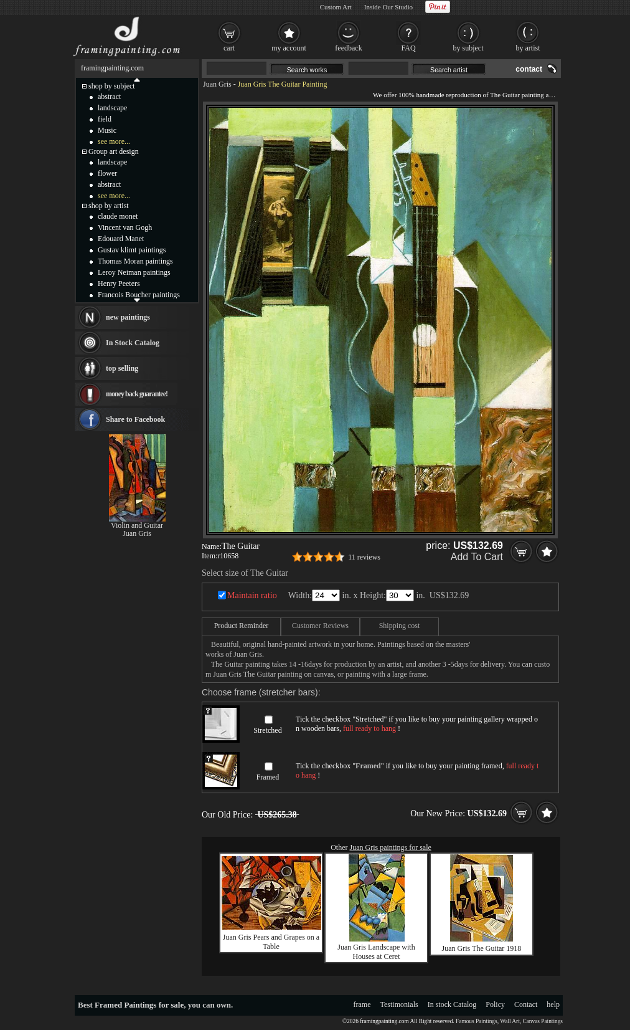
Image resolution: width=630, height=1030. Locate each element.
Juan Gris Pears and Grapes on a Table (271, 942)
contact (528, 69)
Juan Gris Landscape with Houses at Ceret (376, 952)
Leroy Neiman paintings (134, 272)
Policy (495, 1004)
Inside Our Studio (388, 7)
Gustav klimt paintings (132, 250)
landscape (112, 107)
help (553, 1004)
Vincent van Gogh (125, 227)
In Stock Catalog (132, 342)
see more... (114, 141)
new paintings (128, 317)
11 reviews (364, 557)
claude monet (118, 216)
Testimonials (399, 1004)
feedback (348, 48)
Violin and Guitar (137, 525)
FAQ (408, 48)
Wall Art (510, 1021)
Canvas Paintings (542, 1021)
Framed (268, 777)
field (104, 119)
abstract (109, 96)
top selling (122, 368)
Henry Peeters (119, 283)
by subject (468, 48)
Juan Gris (217, 84)
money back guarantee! (136, 393)
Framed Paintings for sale (139, 1004)
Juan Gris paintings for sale (390, 847)
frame (362, 1004)
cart (229, 48)
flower (107, 173)
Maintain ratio (252, 595)
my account (288, 48)
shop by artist (108, 205)
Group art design (113, 151)
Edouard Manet (121, 238)
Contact (525, 1004)
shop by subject (111, 86)
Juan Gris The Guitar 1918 (482, 948)
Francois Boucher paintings (139, 294)
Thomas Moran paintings (135, 261)
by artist (528, 48)
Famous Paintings (476, 1021)
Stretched (267, 730)
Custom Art (336, 7)
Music (107, 130)
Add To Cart (477, 556)
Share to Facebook (135, 419)
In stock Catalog (452, 1004)
